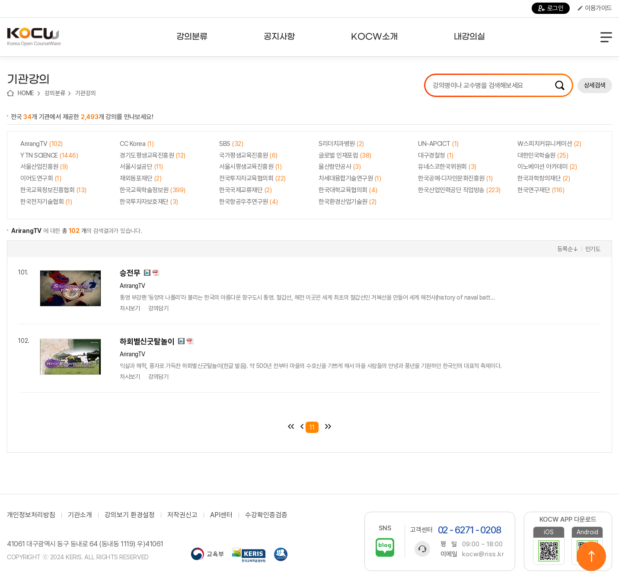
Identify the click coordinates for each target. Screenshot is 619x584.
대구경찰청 (435, 155)
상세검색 (595, 85)
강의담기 (158, 308)
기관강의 (85, 93)
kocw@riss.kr (483, 554)
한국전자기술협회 (46, 202)
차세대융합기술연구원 (350, 178)
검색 (560, 85)
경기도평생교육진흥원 (152, 155)
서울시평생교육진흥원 (250, 167)
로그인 (551, 8)
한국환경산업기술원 (348, 202)
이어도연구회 (40, 178)
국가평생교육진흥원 (248, 155)
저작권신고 (182, 515)
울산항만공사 (340, 167)
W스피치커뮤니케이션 (549, 144)
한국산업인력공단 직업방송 (459, 190)
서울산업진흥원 (44, 167)
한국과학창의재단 (543, 178)
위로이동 (591, 556)
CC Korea (136, 144)
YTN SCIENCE (49, 155)
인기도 (592, 248)
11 (312, 427)
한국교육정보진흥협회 (53, 190)
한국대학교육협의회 (348, 190)
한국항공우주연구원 (248, 202)
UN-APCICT (438, 144)
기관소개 (80, 515)
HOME (26, 93)
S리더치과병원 (341, 144)
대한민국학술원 (542, 155)
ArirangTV (41, 144)
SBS (231, 144)
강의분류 (55, 93)
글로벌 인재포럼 (345, 155)
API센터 (221, 515)
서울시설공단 (141, 167)
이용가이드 (595, 8)
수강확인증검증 (266, 515)
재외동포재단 (140, 178)
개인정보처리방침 (31, 515)
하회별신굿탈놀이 (147, 341)
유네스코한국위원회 (447, 167)
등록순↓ (567, 248)
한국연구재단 (540, 190)
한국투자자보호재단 (149, 202)
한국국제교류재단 (245, 190)
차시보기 (130, 308)
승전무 (130, 272)
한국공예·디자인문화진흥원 (455, 178)
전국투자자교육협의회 (252, 178)
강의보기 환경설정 (130, 515)
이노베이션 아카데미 (547, 167)
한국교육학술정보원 (152, 190)
